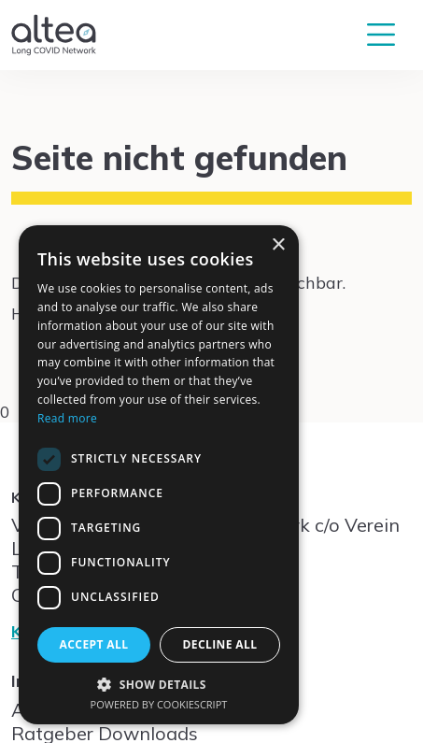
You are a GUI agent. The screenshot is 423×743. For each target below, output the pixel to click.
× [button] (278, 245)
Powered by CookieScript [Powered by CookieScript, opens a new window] (159, 704)
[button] (158, 684)
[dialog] (159, 474)
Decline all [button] (220, 644)
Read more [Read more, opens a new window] (67, 418)
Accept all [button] (94, 644)
